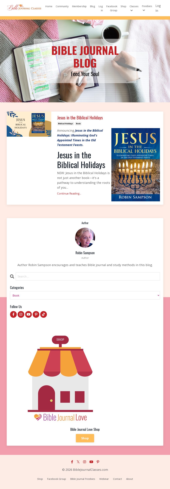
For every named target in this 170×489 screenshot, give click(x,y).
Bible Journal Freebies (82, 480)
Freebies (147, 8)
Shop (123, 6)
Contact (117, 480)
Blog (92, 6)
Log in (100, 8)
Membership (79, 6)
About (129, 480)
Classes (134, 8)
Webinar (104, 480)
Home (48, 6)
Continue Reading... (69, 195)
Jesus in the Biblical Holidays (85, 119)
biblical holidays (65, 125)
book (78, 125)
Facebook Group (111, 8)
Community (62, 6)
